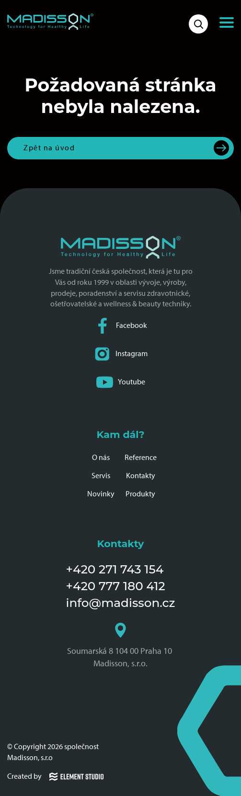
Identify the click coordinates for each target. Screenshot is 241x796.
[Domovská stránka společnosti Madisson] (50, 21)
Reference (141, 457)
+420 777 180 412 (115, 586)
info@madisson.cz (120, 602)
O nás (101, 457)
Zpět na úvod (49, 147)
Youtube (120, 382)
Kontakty (140, 475)
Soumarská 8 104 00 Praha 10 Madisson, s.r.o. (120, 645)
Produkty (140, 493)
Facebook (120, 325)
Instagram (121, 354)
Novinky (101, 493)
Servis (101, 475)
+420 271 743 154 (115, 569)
